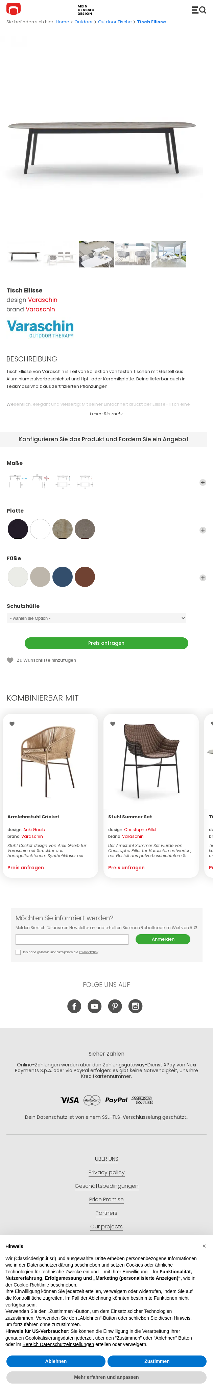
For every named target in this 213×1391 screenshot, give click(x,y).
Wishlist (13, 724)
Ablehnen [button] (56, 1361)
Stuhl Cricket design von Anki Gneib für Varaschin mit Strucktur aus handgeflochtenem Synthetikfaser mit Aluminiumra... (46, 850)
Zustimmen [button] (157, 1361)
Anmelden (163, 939)
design (26, 829)
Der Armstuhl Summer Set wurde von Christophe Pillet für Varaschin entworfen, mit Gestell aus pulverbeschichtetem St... (149, 850)
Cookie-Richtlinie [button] (31, 1285)
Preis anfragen (106, 643)
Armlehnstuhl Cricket (33, 817)
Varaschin (42, 300)
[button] (204, 1246)
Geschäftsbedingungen (107, 1186)
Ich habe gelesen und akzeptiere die (57, 952)
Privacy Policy (88, 952)
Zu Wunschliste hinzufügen (46, 660)
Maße (106, 466)
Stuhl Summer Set (130, 817)
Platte (106, 514)
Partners (106, 1213)
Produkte (199, 10)
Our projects (106, 1226)
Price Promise (106, 1199)
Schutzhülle (106, 609)
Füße (106, 562)
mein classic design (85, 10)
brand (25, 836)
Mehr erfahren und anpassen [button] (106, 1377)
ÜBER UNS (106, 1159)
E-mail (72, 939)
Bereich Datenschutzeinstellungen (58, 1344)
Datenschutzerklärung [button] (50, 1265)
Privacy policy (107, 1172)
